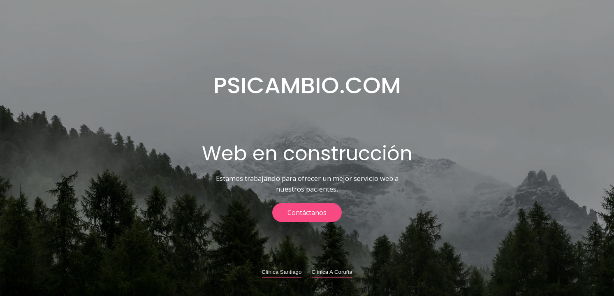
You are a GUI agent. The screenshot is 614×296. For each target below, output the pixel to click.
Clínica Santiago (281, 272)
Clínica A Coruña (331, 272)
